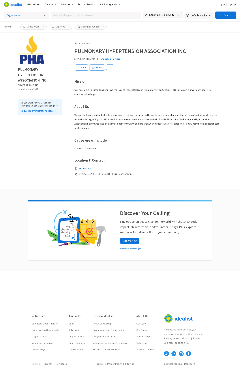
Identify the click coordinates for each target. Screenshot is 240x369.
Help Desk (141, 343)
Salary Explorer (77, 343)
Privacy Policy (114, 364)
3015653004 (85, 168)
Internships (75, 330)
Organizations (39, 336)
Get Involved (33, 4)
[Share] (97, 67)
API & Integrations (110, 4)
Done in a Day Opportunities (46, 330)
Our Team (141, 330)
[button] (50, 4)
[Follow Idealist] (166, 353)
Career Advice (76, 349)
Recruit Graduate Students (106, 349)
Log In (222, 4)
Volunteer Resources (42, 343)
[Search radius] (199, 15)
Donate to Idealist (146, 349)
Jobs (71, 323)
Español (47, 364)
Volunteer (67, 4)
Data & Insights (144, 336)
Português (61, 364)
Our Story (141, 323)
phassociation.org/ (111, 59)
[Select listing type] (26, 15)
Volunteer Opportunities (45, 323)
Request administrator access (37, 111)
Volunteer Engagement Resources (111, 343)
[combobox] (96, 15)
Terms (100, 364)
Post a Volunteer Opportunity (108, 330)
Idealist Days (38, 349)
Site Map (129, 364)
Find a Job (50, 4)
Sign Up (232, 4)
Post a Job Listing (102, 323)
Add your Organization (104, 336)
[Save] (81, 67)
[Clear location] (178, 15)
